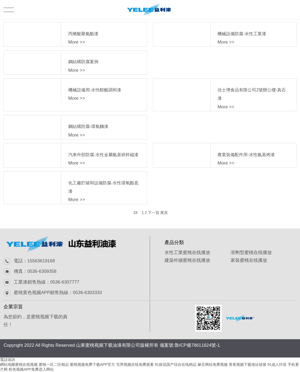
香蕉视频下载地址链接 (247, 364)
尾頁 (164, 212)
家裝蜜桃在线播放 (249, 260)
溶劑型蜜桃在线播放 (251, 252)
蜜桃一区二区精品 (54, 364)
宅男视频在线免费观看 (135, 364)
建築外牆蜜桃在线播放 (187, 260)
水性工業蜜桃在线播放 (187, 252)
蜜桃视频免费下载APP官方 (92, 364)
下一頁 (153, 212)
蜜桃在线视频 (26, 364)
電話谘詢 (7, 359)
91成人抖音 (277, 364)
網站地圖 (7, 364)
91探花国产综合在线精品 (176, 364)
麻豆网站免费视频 (213, 364)
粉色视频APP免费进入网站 (31, 369)
